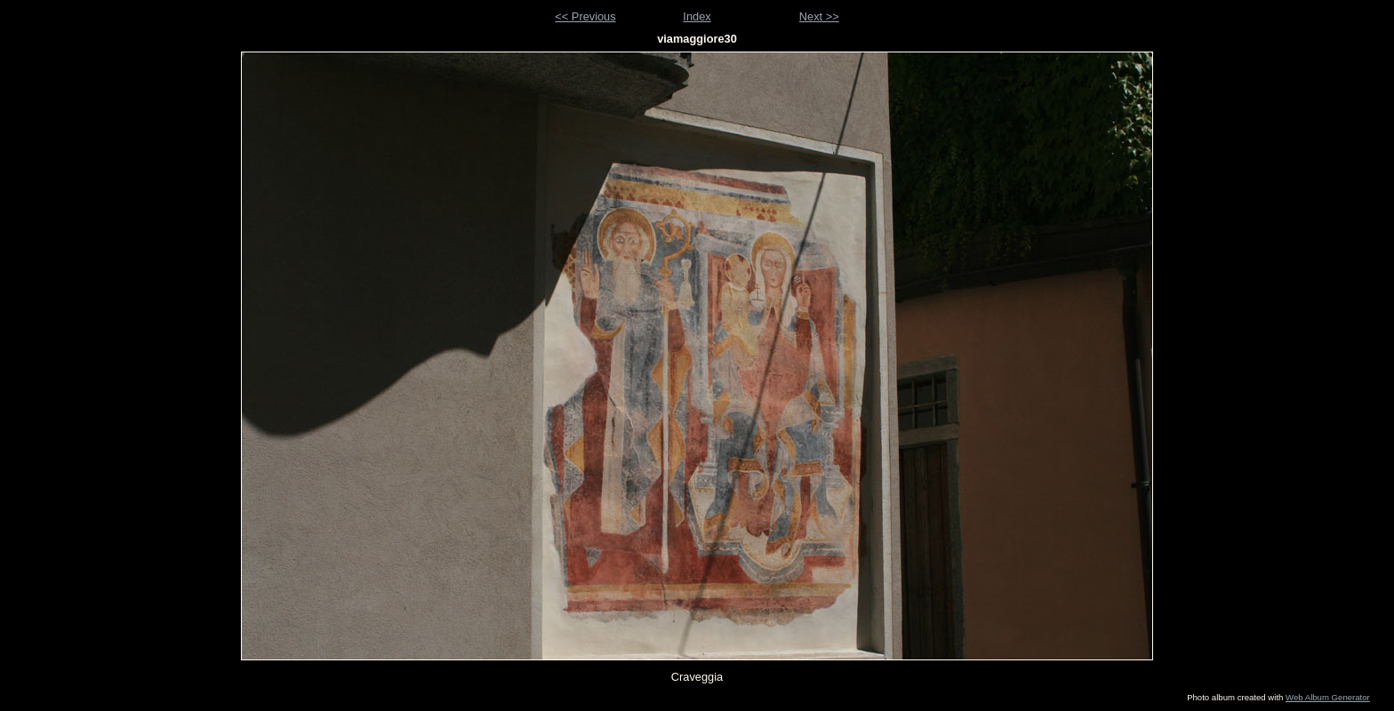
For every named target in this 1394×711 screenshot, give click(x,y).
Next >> (819, 16)
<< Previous (585, 16)
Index (696, 16)
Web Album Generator (1328, 697)
